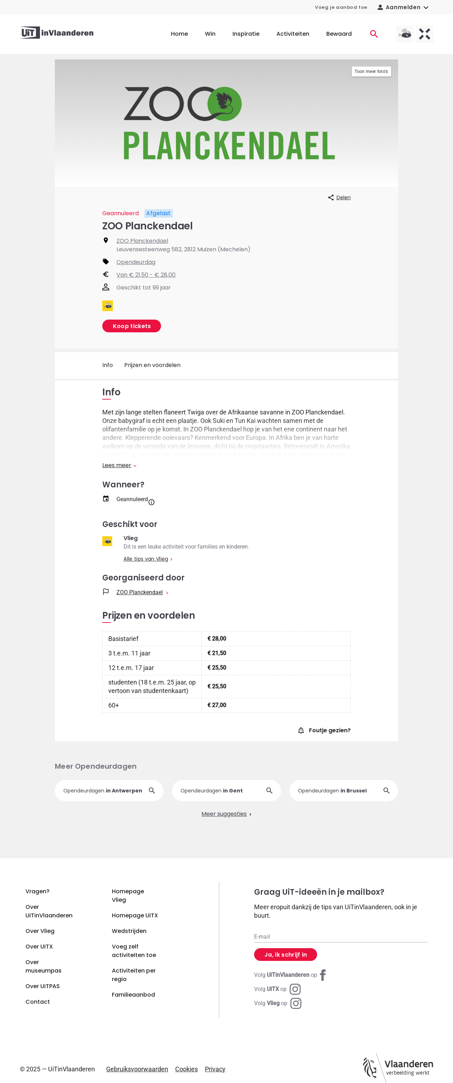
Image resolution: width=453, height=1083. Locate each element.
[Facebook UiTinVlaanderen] (291, 975)
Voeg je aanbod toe (341, 7)
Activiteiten (292, 34)
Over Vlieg (40, 931)
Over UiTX (39, 946)
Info (107, 365)
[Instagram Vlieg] (278, 1003)
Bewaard (339, 34)
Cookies (186, 1069)
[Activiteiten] (374, 34)
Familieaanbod (133, 995)
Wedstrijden (129, 931)
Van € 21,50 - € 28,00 (146, 275)
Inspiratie (246, 34)
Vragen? (37, 891)
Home (179, 34)
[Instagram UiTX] (277, 989)
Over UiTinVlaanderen (49, 911)
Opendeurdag (135, 262)
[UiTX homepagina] (424, 33)
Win (210, 34)
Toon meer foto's (371, 71)
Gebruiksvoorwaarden (137, 1069)
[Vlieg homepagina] (404, 33)
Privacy (215, 1069)
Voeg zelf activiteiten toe (134, 950)
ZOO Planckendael (142, 241)
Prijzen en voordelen (152, 365)
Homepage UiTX (135, 915)
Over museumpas (43, 966)
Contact (37, 1002)
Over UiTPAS (42, 986)
